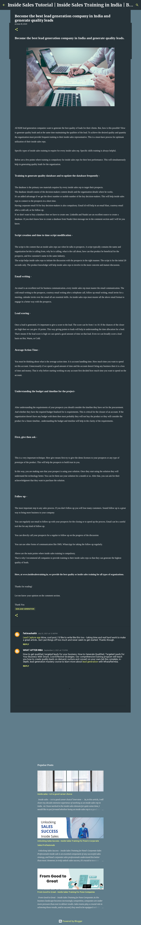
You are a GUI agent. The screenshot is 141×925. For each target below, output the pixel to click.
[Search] (137, 5)
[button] (16, 29)
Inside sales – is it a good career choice (54, 794)
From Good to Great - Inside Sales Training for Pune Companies (66, 892)
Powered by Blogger (70, 921)
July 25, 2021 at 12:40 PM (48, 633)
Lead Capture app (31, 637)
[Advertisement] (70, 736)
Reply (26, 644)
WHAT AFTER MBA (33, 650)
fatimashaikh (30, 633)
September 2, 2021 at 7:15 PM (56, 650)
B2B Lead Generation (25, 609)
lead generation (90, 661)
